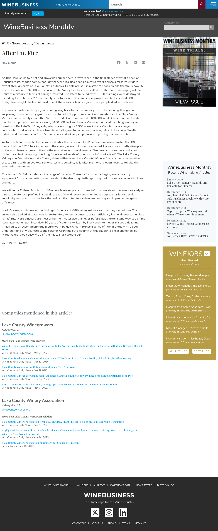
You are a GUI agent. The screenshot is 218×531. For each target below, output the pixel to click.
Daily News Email (120, 485)
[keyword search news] (186, 27)
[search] (153, 4)
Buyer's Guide (165, 485)
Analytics (99, 485)
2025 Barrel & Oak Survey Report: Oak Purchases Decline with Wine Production (188, 198)
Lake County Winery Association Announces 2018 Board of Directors (41, 442)
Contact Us (79, 523)
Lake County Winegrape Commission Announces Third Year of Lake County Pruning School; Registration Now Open (68, 358)
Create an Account (113, 11)
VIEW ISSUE (189, 102)
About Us (97, 523)
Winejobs (82, 485)
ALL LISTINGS (178, 351)
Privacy (112, 523)
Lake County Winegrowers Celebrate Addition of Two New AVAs (38, 366)
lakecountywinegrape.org (17, 334)
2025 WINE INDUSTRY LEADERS (187, 236)
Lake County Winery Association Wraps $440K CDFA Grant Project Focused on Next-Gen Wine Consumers (63, 421)
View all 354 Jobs (189, 264)
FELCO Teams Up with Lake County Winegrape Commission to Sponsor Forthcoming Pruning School (59, 384)
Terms (126, 523)
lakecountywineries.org (16, 410)
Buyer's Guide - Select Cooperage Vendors (188, 225)
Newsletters (144, 485)
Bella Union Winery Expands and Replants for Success (187, 184)
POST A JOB (201, 351)
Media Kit (140, 523)
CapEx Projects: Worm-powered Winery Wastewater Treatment (187, 212)
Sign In (37, 13)
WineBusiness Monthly (39, 26)
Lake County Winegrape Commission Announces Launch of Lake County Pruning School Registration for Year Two (67, 375)
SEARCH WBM (171, 23)
